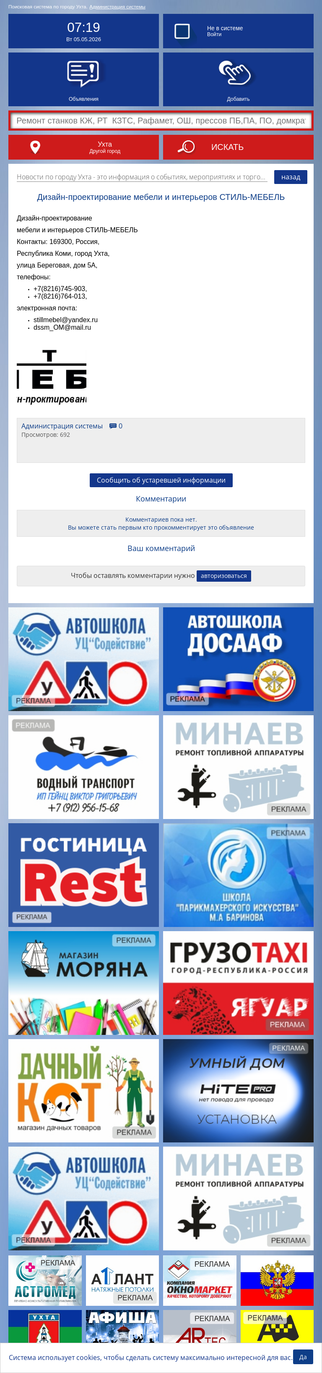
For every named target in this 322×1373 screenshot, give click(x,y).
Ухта (105, 144)
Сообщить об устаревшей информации (161, 480)
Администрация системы (117, 6)
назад (290, 176)
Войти (214, 34)
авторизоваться (224, 576)
